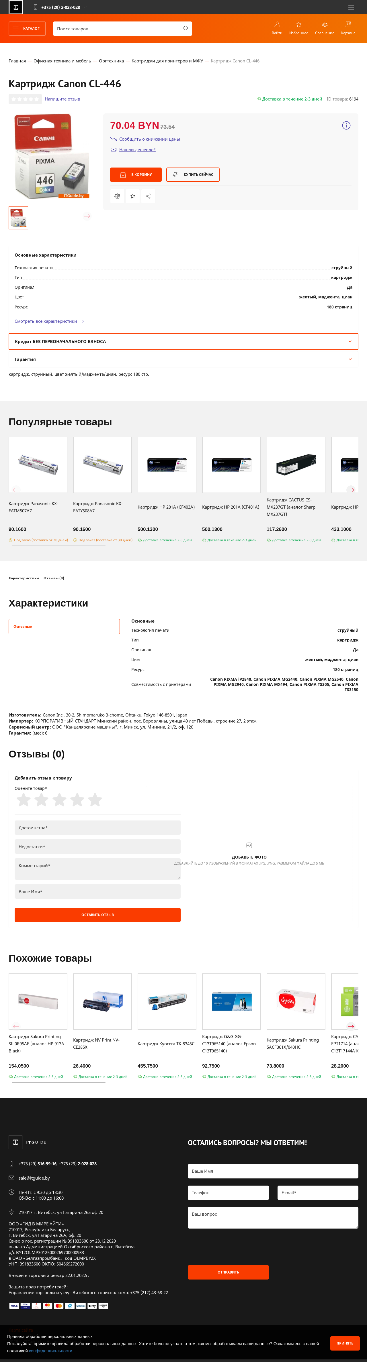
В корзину (136, 176)
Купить (193, 176)
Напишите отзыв (62, 100)
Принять (345, 1343)
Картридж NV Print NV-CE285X (96, 1046)
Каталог (24, 29)
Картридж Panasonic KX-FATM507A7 (33, 507)
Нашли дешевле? (133, 150)
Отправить (228, 1274)
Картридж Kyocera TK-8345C (166, 1046)
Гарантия (183, 360)
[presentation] (231, 1249)
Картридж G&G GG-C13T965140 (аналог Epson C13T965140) (229, 1046)
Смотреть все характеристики (49, 322)
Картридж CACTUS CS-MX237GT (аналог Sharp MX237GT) (291, 508)
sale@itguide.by (34, 1180)
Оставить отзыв (97, 917)
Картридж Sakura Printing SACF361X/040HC (293, 1046)
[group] (52, 157)
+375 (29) (37, 1166)
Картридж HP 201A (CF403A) (166, 508)
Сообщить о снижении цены (145, 139)
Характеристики (24, 579)
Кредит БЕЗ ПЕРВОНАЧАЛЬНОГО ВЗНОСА (183, 342)
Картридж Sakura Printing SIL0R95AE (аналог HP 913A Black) (36, 1046)
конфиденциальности (50, 1350)
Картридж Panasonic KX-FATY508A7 (98, 507)
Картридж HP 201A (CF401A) (230, 508)
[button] (16, 217)
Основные (22, 627)
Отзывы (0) (54, 579)
